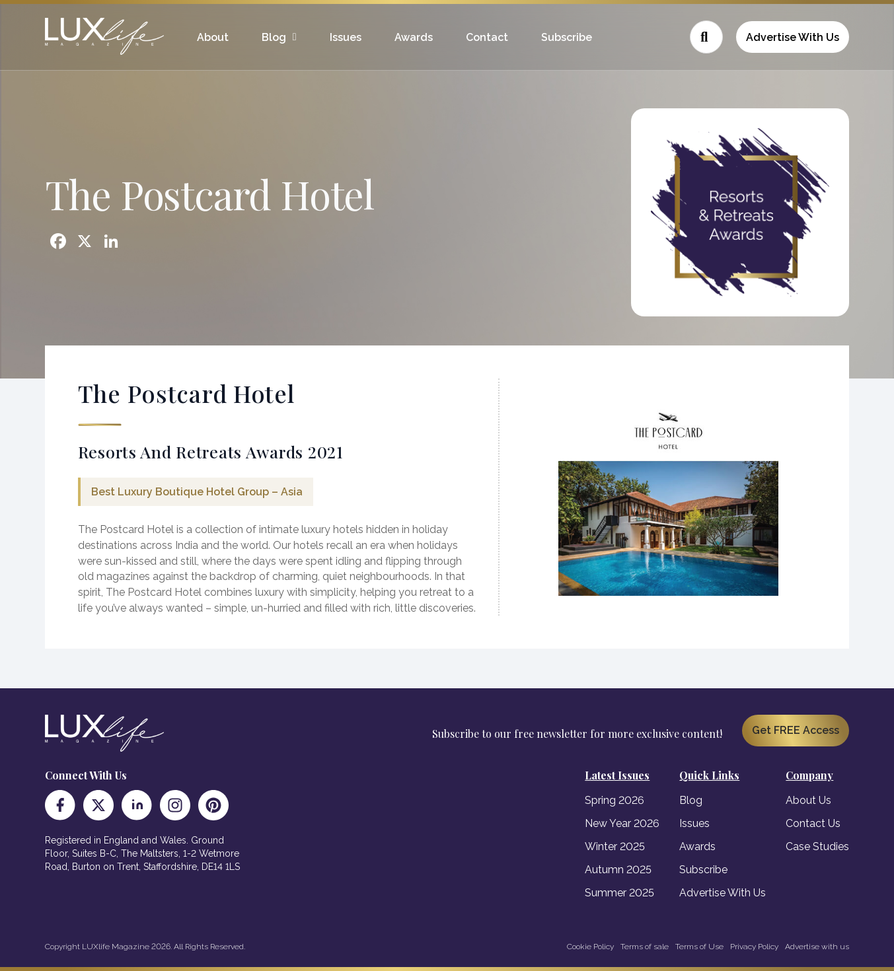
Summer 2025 (619, 892)
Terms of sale (644, 946)
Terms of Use (699, 946)
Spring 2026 (614, 800)
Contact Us (813, 823)
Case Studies (817, 846)
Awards (413, 37)
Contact (487, 37)
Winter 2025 (615, 846)
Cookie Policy (590, 946)
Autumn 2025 (618, 869)
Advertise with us (817, 946)
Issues (345, 37)
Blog (274, 37)
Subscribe (566, 37)
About (213, 37)
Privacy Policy (754, 946)
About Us (808, 800)
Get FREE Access (795, 730)
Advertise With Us (792, 37)
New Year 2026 (622, 823)
